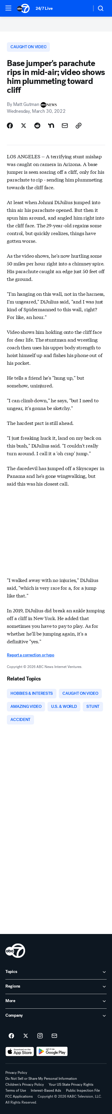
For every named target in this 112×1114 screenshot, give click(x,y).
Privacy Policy (16, 1072)
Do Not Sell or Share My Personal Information (41, 1078)
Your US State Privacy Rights (71, 1084)
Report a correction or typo (30, 655)
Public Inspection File (83, 1090)
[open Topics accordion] (56, 972)
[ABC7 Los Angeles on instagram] (40, 1036)
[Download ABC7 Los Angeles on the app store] (19, 1051)
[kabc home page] (15, 951)
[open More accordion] (56, 1001)
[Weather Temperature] (82, 8)
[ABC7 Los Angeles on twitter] (26, 1036)
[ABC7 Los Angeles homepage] (23, 8)
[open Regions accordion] (56, 986)
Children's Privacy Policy (24, 1084)
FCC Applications (19, 1096)
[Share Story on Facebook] (10, 126)
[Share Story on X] (24, 126)
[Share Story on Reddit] (37, 126)
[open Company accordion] (56, 1015)
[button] (8, 8)
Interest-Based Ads (46, 1090)
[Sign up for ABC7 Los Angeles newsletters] (54, 1036)
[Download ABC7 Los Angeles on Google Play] (52, 1051)
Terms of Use (15, 1090)
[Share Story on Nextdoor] (51, 126)
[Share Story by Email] (65, 126)
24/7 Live (44, 8)
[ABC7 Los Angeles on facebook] (11, 1036)
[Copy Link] (78, 126)
